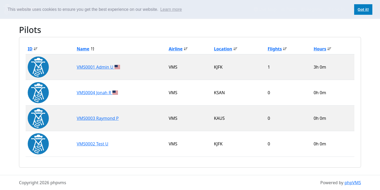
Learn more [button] (171, 9)
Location (223, 49)
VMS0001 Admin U (96, 67)
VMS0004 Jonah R (94, 93)
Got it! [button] (363, 9)
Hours (320, 49)
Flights (275, 49)
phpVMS (353, 183)
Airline (176, 49)
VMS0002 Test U (92, 144)
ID (30, 49)
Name (83, 49)
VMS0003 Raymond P (98, 118)
